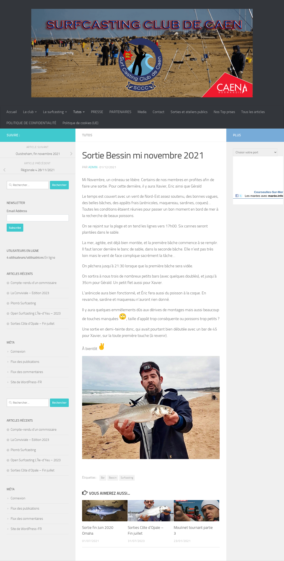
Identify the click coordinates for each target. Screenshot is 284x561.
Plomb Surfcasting (23, 303)
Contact (158, 112)
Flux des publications (25, 362)
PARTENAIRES (120, 112)
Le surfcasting (53, 112)
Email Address (17, 211)
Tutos (77, 112)
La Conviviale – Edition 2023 (30, 293)
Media (142, 112)
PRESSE (97, 112)
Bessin (112, 477)
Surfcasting (127, 477)
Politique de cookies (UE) (80, 123)
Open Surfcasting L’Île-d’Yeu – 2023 (36, 313)
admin (92, 167)
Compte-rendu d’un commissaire (34, 283)
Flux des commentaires (27, 372)
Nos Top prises (224, 112)
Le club (28, 112)
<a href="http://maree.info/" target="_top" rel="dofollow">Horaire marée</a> (258, 180)
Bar (103, 477)
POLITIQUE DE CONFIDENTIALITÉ (31, 123)
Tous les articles (253, 112)
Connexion (18, 352)
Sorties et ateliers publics (189, 112)
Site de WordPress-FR (26, 382)
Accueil (11, 112)
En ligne (31, 258)
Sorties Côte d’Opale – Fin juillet (32, 324)
